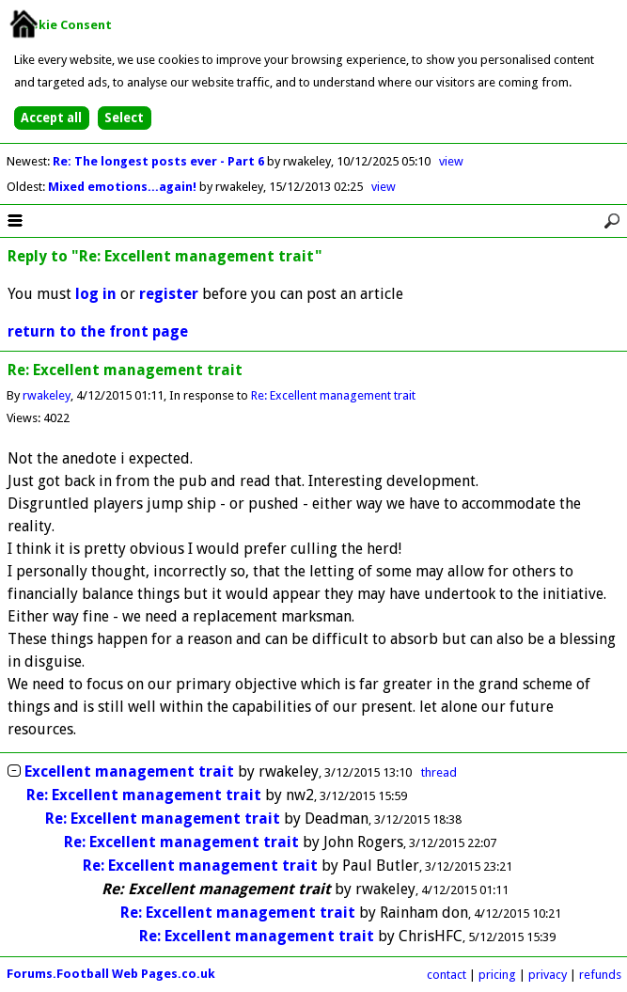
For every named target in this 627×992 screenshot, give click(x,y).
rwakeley (47, 395)
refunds (600, 975)
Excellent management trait (129, 771)
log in (96, 294)
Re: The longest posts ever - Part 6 (160, 161)
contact (446, 975)
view (451, 161)
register (168, 294)
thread (439, 772)
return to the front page (98, 331)
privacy (547, 975)
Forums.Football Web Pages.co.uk (111, 974)
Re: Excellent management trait (333, 395)
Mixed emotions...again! (123, 187)
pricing (497, 975)
